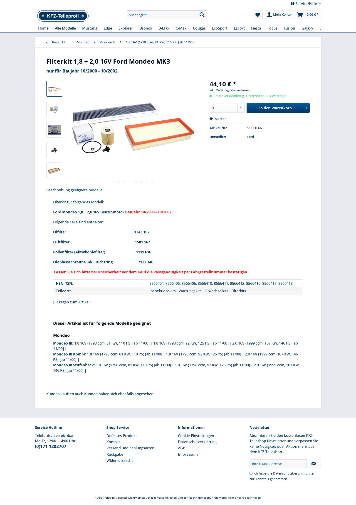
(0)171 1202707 (50, 446)
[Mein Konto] (279, 14)
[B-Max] (164, 28)
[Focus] (272, 28)
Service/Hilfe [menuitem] (304, 3)
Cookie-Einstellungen (196, 435)
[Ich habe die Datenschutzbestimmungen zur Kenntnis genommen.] (251, 473)
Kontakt (113, 441)
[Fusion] (289, 28)
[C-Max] (181, 28)
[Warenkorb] (308, 14)
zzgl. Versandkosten (238, 90)
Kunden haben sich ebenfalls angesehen (118, 393)
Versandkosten (167, 498)
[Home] (43, 28)
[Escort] (239, 28)
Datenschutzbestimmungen (294, 473)
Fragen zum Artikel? (72, 302)
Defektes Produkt (121, 435)
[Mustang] (90, 28)
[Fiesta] (256, 28)
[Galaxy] (307, 28)
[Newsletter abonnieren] (314, 463)
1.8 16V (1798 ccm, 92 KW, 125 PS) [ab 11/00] (190, 343)
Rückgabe (114, 454)
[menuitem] (167, 17)
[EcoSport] (220, 28)
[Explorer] (125, 28)
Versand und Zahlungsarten (130, 447)
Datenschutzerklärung (197, 441)
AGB (181, 447)
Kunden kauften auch (64, 393)
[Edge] (108, 28)
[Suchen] (202, 14)
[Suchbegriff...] (167, 14)
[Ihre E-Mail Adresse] (278, 463)
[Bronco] (145, 28)
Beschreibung (58, 190)
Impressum (188, 454)
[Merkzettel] (258, 14)
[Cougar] (199, 28)
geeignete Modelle (86, 190)
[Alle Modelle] (65, 28)
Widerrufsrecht (119, 460)
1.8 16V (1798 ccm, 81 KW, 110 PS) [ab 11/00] (111, 343)
